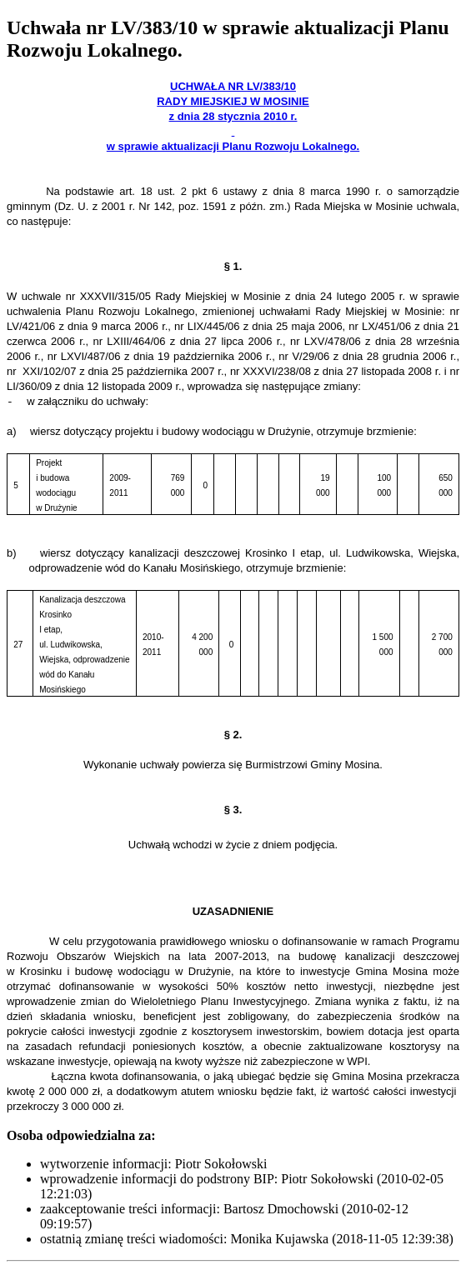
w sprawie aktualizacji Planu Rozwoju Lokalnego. (233, 146)
